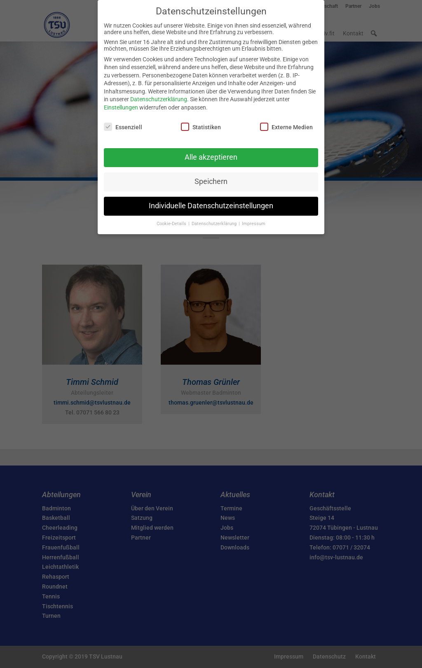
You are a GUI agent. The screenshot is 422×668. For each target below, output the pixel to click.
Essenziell (123, 127)
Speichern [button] (211, 181)
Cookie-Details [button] (172, 223)
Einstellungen (121, 107)
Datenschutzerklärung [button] (215, 223)
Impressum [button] (253, 223)
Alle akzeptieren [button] (211, 157)
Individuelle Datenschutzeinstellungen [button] (211, 206)
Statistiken (201, 127)
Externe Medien (286, 127)
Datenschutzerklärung (158, 99)
